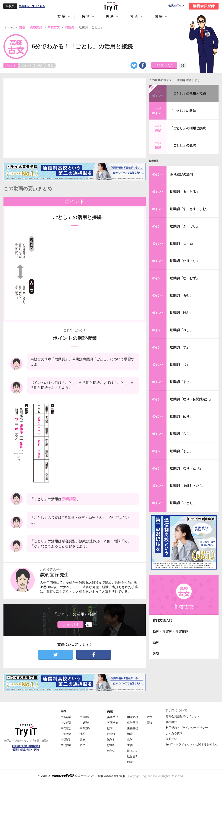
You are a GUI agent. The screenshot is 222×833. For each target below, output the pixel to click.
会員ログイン (176, 5)
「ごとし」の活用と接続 (188, 93)
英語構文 (112, 722)
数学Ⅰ (111, 728)
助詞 (156, 642)
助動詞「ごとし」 (183, 503)
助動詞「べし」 (181, 330)
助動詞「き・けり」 (184, 226)
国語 (159, 16)
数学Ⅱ (111, 734)
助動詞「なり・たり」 (186, 468)
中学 (64, 711)
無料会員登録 (204, 6)
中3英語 (66, 728)
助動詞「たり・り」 (184, 261)
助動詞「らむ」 (181, 295)
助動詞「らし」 (181, 434)
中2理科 (85, 722)
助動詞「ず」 (179, 347)
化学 (130, 739)
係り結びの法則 (181, 174)
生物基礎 (132, 728)
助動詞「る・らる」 (184, 191)
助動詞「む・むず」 (184, 278)
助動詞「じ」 (179, 364)
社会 (134, 16)
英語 (61, 16)
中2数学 (66, 739)
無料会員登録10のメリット (183, 716)
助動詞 (153, 161)
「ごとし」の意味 (183, 111)
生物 (130, 745)
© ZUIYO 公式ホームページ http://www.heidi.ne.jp (81, 775)
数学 (86, 16)
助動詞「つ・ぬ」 (183, 243)
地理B (131, 762)
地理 (82, 734)
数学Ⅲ (111, 739)
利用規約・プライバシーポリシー (187, 727)
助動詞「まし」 (181, 451)
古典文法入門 (162, 620)
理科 (110, 16)
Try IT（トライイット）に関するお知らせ (192, 744)
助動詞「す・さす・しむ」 (189, 209)
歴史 (82, 739)
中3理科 (85, 728)
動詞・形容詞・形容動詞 (170, 631)
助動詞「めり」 (181, 416)
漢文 (150, 722)
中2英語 (66, 722)
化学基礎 (132, 722)
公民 (82, 745)
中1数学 (66, 734)
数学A (111, 745)
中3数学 (66, 745)
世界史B (132, 756)
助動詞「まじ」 (181, 382)
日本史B (132, 750)
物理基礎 (132, 717)
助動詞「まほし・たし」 (188, 485)
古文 (150, 717)
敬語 (156, 654)
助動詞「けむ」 (181, 312)
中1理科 (85, 717)
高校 (110, 711)
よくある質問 (174, 733)
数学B (111, 750)
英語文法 (112, 717)
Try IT (111, 6)
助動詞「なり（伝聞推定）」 (191, 399)
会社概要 (171, 722)
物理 (130, 734)
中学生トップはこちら (32, 6)
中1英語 (66, 717)
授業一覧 (171, 738)
